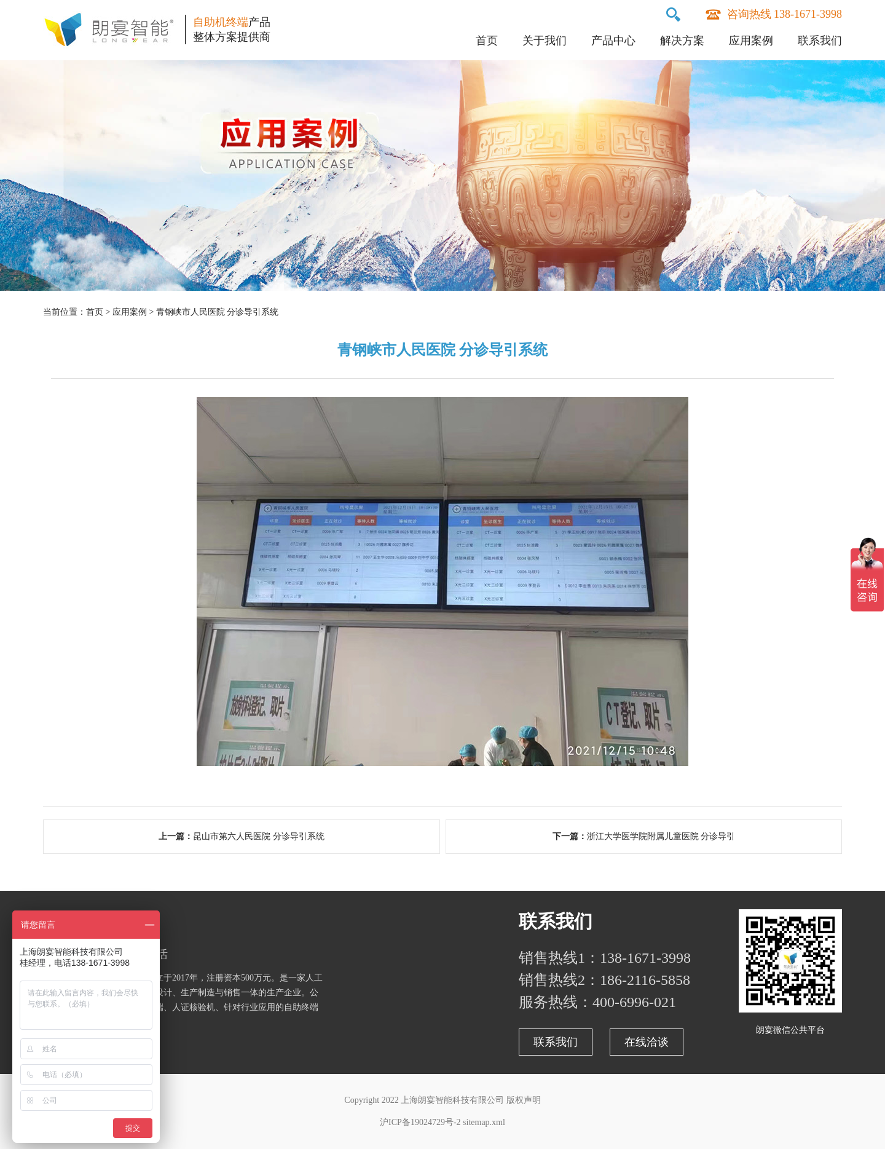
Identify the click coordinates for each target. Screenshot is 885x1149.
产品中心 (613, 40)
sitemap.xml (484, 1122)
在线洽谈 (646, 1042)
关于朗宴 (80, 921)
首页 (487, 40)
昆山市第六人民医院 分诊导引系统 (258, 836)
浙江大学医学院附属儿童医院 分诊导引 (661, 836)
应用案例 (751, 40)
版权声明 (523, 1100)
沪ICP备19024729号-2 (420, 1122)
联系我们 (820, 40)
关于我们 (544, 40)
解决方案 (682, 40)
